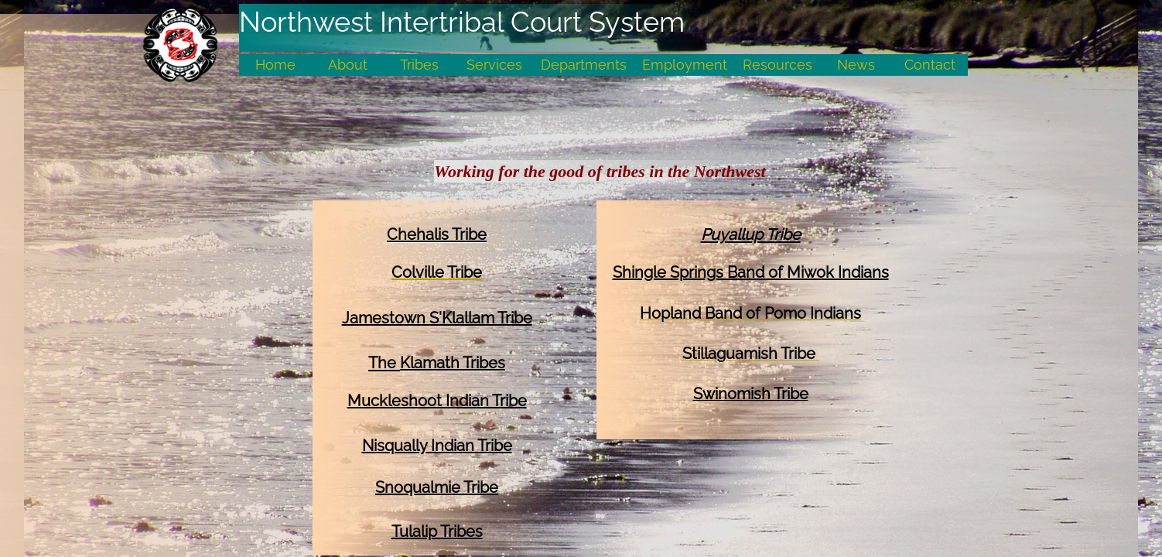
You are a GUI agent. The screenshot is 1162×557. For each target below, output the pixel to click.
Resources (777, 64)
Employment (684, 64)
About (347, 64)
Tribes (419, 64)
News (856, 64)
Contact (929, 64)
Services (494, 64)
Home (275, 64)
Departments (584, 64)
